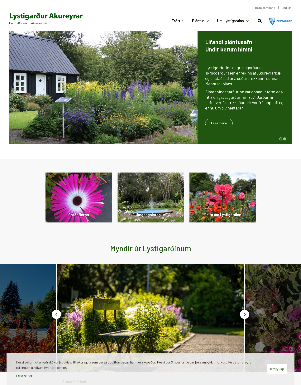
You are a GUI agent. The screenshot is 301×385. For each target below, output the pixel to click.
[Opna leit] (259, 20)
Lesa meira (219, 123)
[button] (280, 138)
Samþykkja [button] (276, 369)
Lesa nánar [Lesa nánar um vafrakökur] (24, 375)
